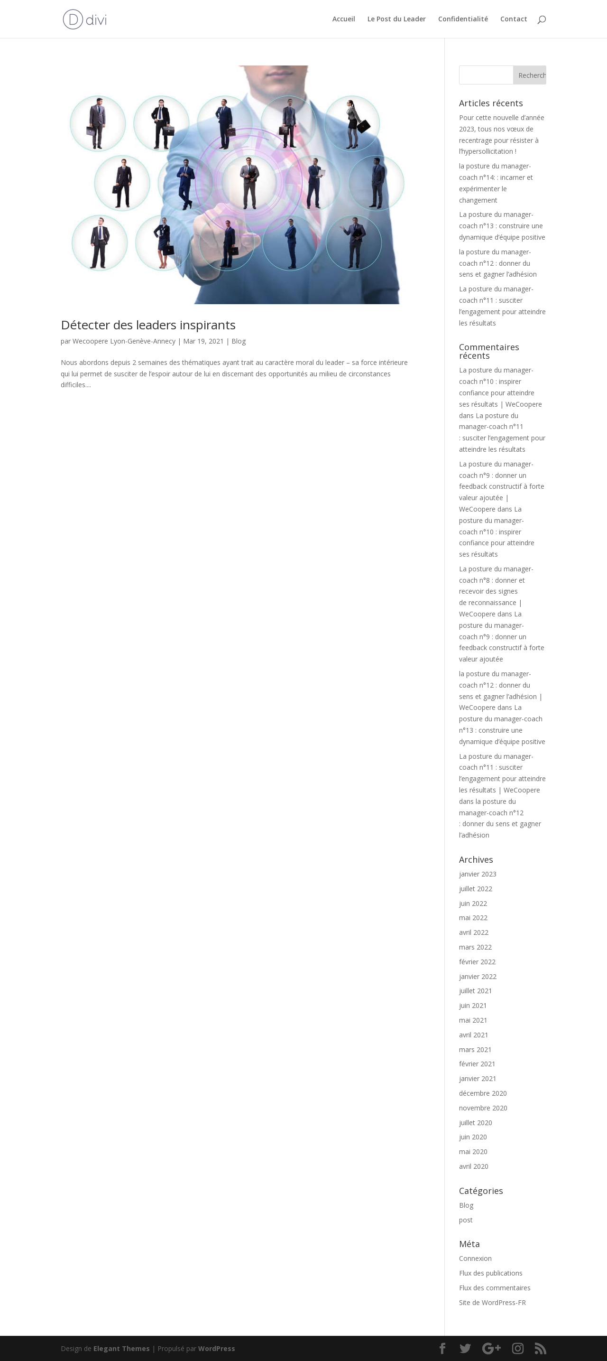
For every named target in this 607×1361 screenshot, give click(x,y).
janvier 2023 (478, 873)
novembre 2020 (483, 1107)
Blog (238, 340)
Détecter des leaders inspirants (148, 324)
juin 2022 (473, 903)
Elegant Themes (121, 1348)
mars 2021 (475, 1049)
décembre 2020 (483, 1093)
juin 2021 (473, 1005)
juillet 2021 (475, 990)
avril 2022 (473, 932)
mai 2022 (473, 917)
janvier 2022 (478, 976)
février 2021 (477, 1063)
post (466, 1219)
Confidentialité (463, 19)
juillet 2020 (475, 1122)
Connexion (475, 1258)
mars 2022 (475, 946)
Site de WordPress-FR (492, 1302)
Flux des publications (491, 1272)
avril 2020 (473, 1166)
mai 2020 (473, 1151)
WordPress (216, 1348)
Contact (513, 19)
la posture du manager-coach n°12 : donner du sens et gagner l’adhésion (498, 263)
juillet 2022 (475, 888)
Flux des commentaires (495, 1287)
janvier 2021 (478, 1078)
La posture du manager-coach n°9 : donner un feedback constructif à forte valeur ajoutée (501, 636)
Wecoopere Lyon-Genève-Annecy (124, 340)
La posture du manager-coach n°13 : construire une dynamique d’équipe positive (502, 226)
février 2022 (477, 961)
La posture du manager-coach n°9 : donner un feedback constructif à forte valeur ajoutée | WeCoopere (501, 486)
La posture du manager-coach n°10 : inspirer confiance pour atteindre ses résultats (496, 531)
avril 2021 (473, 1034)
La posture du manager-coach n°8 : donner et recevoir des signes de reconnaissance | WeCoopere (496, 591)
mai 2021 (473, 1020)
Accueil (343, 19)
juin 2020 (473, 1136)
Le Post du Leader (397, 19)
